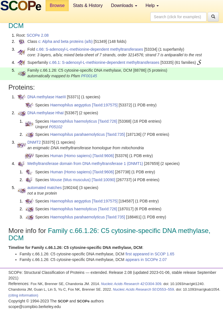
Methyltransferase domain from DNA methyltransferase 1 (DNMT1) (85, 163)
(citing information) (23, 295)
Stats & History (88, 5)
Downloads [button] (124, 5)
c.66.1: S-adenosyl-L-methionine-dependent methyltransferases (104, 62)
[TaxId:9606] (103, 155)
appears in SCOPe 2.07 (146, 259)
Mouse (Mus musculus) (70, 180)
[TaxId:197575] (105, 105)
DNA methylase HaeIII (46, 97)
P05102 (55, 127)
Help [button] (152, 5)
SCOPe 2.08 (38, 35)
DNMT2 (34, 142)
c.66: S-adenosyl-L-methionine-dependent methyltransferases (89, 49)
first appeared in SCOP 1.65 (149, 254)
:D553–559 (143, 289)
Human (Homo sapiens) (71, 155)
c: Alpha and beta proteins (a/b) (65, 41)
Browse (57, 5)
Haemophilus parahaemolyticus (77, 134)
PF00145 (89, 76)
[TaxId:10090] (103, 180)
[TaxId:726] (107, 121)
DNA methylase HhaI (45, 113)
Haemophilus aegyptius (70, 105)
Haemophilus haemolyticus (73, 121)
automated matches (44, 187)
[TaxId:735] (115, 134)
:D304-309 (131, 284)
